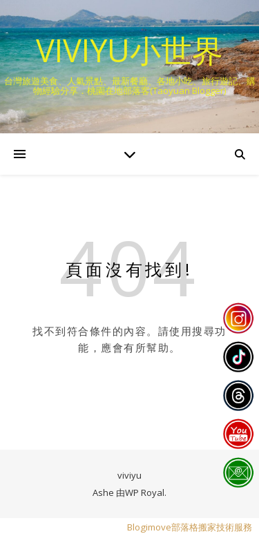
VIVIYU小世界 (129, 50)
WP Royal (144, 492)
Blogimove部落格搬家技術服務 (189, 527)
